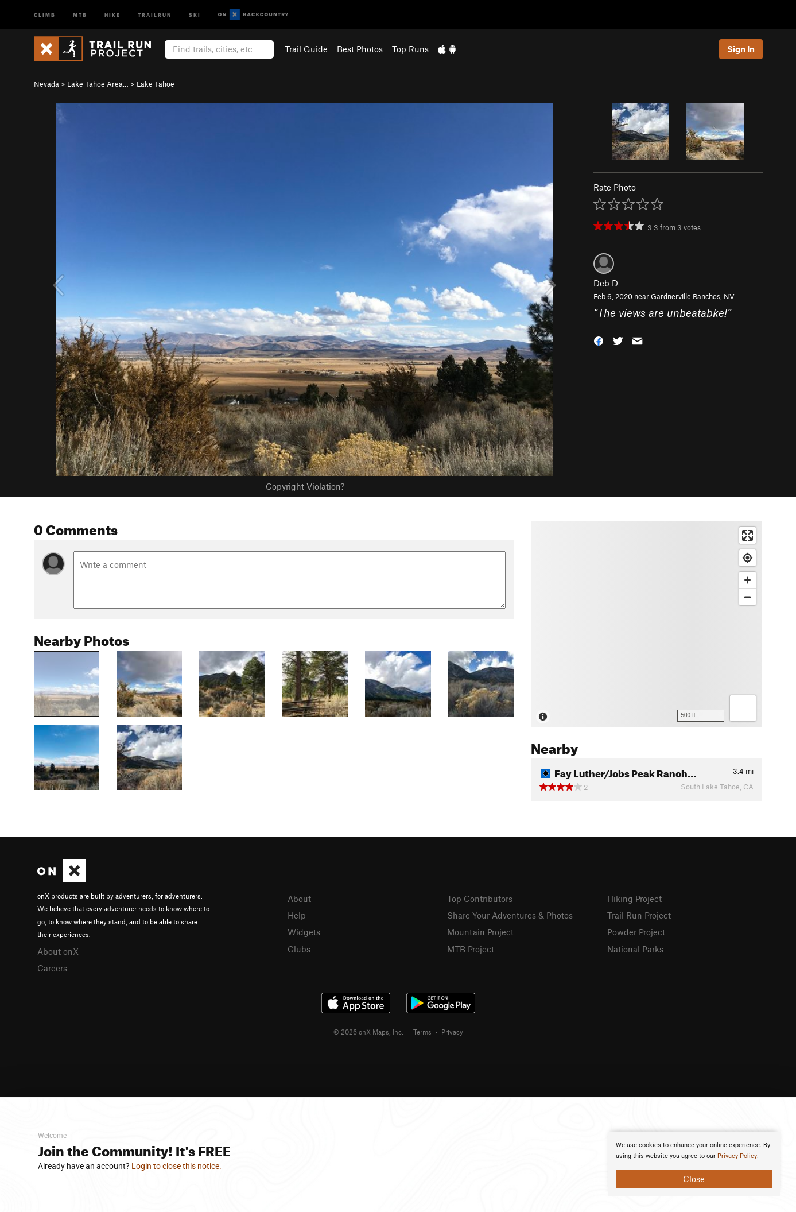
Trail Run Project (639, 915)
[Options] (743, 708)
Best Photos (360, 49)
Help (297, 915)
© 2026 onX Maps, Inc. (368, 1032)
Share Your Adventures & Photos (510, 915)
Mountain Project (480, 932)
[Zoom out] (747, 596)
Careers (52, 968)
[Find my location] (747, 557)
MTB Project (470, 949)
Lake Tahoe (155, 83)
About (299, 898)
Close (694, 1179)
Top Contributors (479, 898)
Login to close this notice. (176, 1166)
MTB (80, 14)
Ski (195, 14)
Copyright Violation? (305, 486)
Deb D (605, 283)
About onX (58, 951)
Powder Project (636, 932)
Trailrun (155, 14)
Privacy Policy (737, 1156)
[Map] (646, 624)
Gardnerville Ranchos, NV (693, 296)
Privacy (452, 1032)
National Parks (635, 949)
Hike (112, 14)
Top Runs (410, 49)
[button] (598, 339)
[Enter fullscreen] (747, 535)
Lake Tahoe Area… (98, 83)
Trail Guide (306, 49)
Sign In (741, 49)
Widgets (304, 932)
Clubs (299, 949)
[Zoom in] (747, 580)
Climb (45, 14)
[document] (694, 1164)
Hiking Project (634, 898)
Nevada (46, 83)
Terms (422, 1032)
